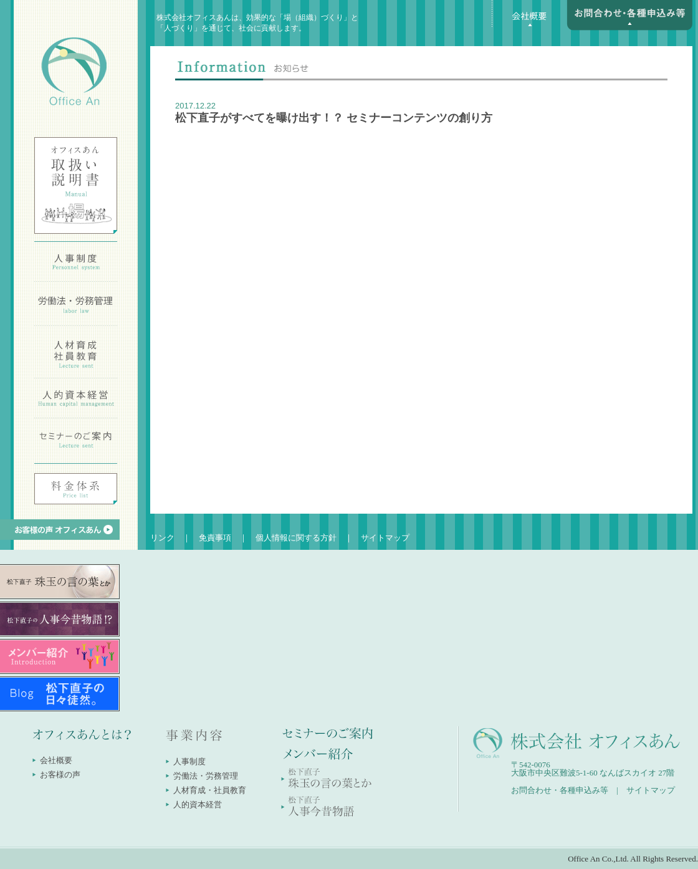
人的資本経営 (197, 804)
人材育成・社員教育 (209, 790)
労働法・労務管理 (205, 775)
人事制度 (189, 761)
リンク (162, 537)
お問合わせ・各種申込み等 (559, 790)
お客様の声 (60, 774)
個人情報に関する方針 (296, 537)
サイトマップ (385, 537)
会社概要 (56, 760)
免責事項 (215, 537)
